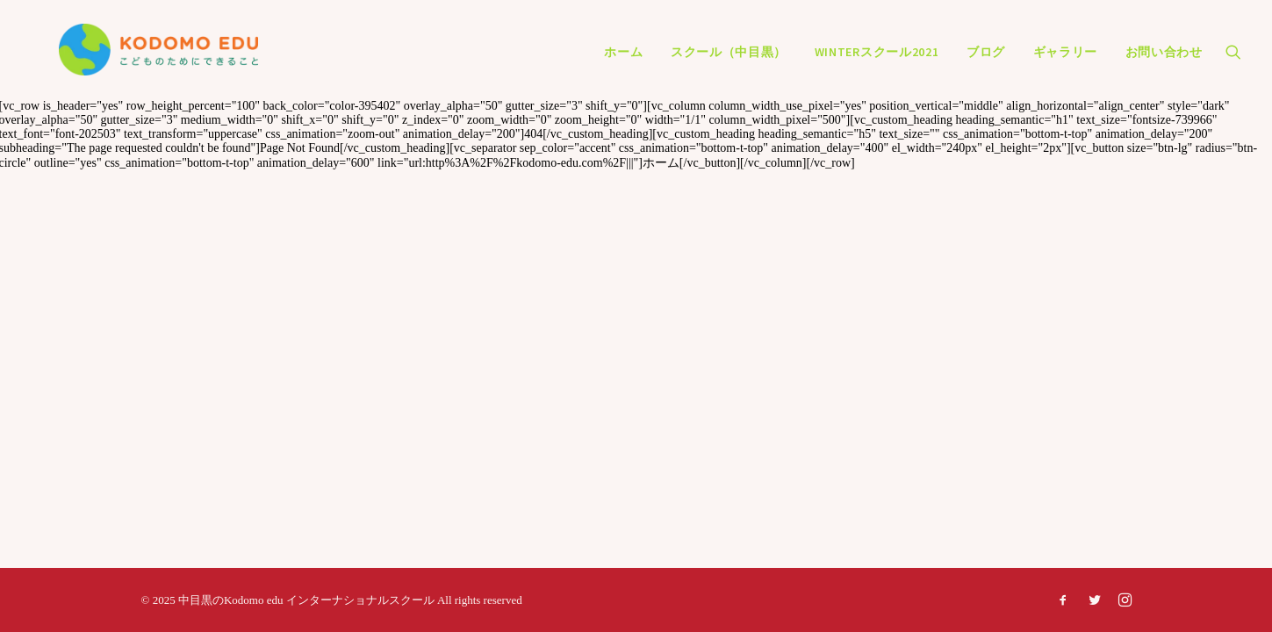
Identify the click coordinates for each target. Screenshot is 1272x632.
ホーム (623, 63)
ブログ (986, 63)
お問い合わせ (1164, 63)
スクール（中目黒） (729, 63)
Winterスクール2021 (877, 63)
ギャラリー (1065, 63)
